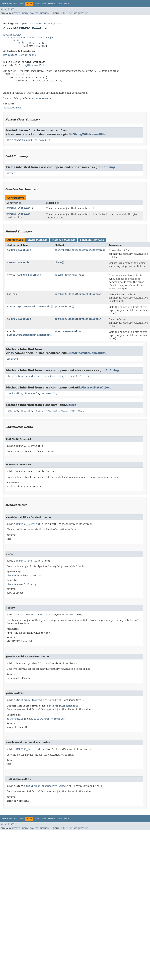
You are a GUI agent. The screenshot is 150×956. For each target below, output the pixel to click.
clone (58, 262)
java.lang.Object (12, 34)
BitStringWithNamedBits (32, 43)
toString (12, 358)
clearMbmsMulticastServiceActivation (79, 250)
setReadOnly (49, 393)
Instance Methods (63, 240)
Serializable (27, 55)
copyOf (59, 275)
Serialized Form (12, 107)
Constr (34, 13)
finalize (12, 410)
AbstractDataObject (96, 387)
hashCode (50, 376)
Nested (16, 13)
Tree (43, 4)
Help (66, 4)
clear (10, 376)
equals (30, 376)
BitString (18, 40)
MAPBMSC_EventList (18, 207)
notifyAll (52, 410)
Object (71, 404)
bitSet (11, 173)
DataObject (10, 55)
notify (39, 410)
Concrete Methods (92, 240)
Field (25, 13)
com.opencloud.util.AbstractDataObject (31, 37)
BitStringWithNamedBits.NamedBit (28, 140)
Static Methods (37, 240)
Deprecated (55, 4)
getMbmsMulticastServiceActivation (78, 294)
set (89, 376)
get (39, 376)
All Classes (7, 9)
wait (64, 410)
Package (18, 4)
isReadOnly (32, 393)
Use (37, 4)
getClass (26, 410)
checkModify (14, 393)
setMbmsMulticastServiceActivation (78, 319)
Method (44, 13)
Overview (6, 4)
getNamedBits (63, 306)
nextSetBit (77, 376)
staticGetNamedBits (67, 331)
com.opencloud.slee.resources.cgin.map (38, 23)
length (63, 376)
